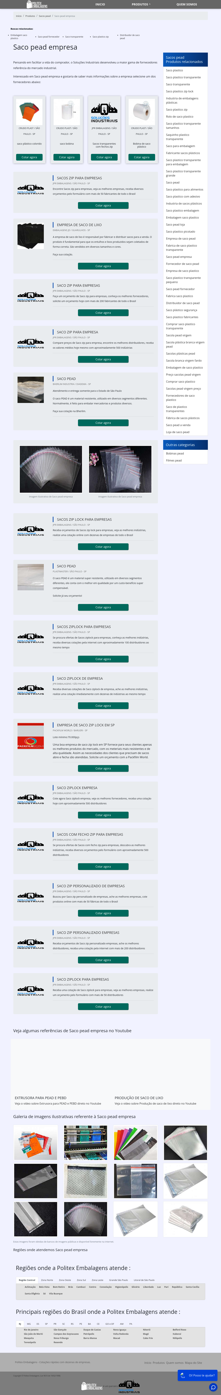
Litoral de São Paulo (144, 1280)
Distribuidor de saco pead (183, 303)
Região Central (27, 1280)
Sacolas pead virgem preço (183, 389)
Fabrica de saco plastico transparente (181, 248)
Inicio (100, 4)
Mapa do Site (193, 1363)
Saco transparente (74, 36)
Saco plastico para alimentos (184, 189)
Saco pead (173, 182)
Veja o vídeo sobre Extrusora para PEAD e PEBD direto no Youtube (58, 1103)
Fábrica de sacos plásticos (183, 418)
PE (80, 1323)
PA (130, 1323)
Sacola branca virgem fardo (184, 360)
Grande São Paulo (118, 1280)
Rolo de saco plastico (179, 116)
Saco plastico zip (101, 36)
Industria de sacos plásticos (184, 203)
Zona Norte (47, 1280)
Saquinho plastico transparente (177, 137)
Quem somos (186, 4)
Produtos (140, 4)
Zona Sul (81, 1280)
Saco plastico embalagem (182, 210)
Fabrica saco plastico (179, 296)
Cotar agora (29, 157)
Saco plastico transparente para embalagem (183, 162)
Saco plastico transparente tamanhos (183, 126)
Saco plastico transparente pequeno (183, 280)
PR (55, 1323)
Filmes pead (174, 460)
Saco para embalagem (180, 146)
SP (46, 1323)
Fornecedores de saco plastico (180, 398)
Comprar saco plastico (180, 381)
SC (63, 1323)
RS (72, 1323)
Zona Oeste (65, 1280)
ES (38, 1323)
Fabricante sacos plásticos (183, 153)
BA (89, 1323)
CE (98, 1323)
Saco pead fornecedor (49, 36)
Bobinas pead (175, 453)
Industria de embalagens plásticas (182, 100)
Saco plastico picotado (180, 231)
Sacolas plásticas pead (180, 353)
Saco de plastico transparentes (176, 409)
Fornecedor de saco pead (182, 264)
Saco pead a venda (178, 425)
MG (29, 1323)
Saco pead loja (175, 224)
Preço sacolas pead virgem (183, 374)
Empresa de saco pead (181, 238)
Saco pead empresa (179, 257)
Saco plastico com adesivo (183, 196)
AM (122, 1323)
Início (147, 1363)
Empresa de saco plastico (182, 271)
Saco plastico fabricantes (182, 317)
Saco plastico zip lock (179, 91)
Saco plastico (174, 70)
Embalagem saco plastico (182, 217)
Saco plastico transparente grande (183, 173)
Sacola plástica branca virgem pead (185, 344)
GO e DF (110, 1323)
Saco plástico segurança (181, 310)
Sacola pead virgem (179, 335)
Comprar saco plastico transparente (180, 326)
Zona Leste (97, 1280)
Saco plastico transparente (183, 77)
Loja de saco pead (177, 432)
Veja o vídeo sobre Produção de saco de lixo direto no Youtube (155, 1103)
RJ (20, 1323)
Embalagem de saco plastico (184, 367)
